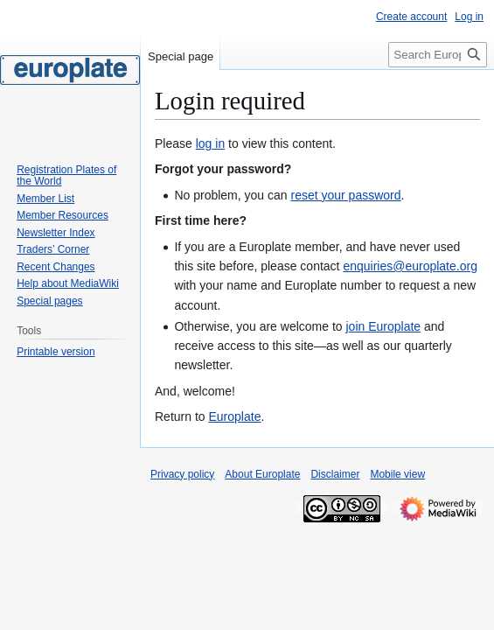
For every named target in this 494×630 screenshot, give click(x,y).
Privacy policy (182, 474)
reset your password (345, 195)
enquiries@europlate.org (410, 266)
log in (210, 143)
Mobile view (397, 474)
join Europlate (383, 326)
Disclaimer (334, 474)
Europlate (234, 417)
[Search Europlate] (437, 54)
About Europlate (262, 474)
